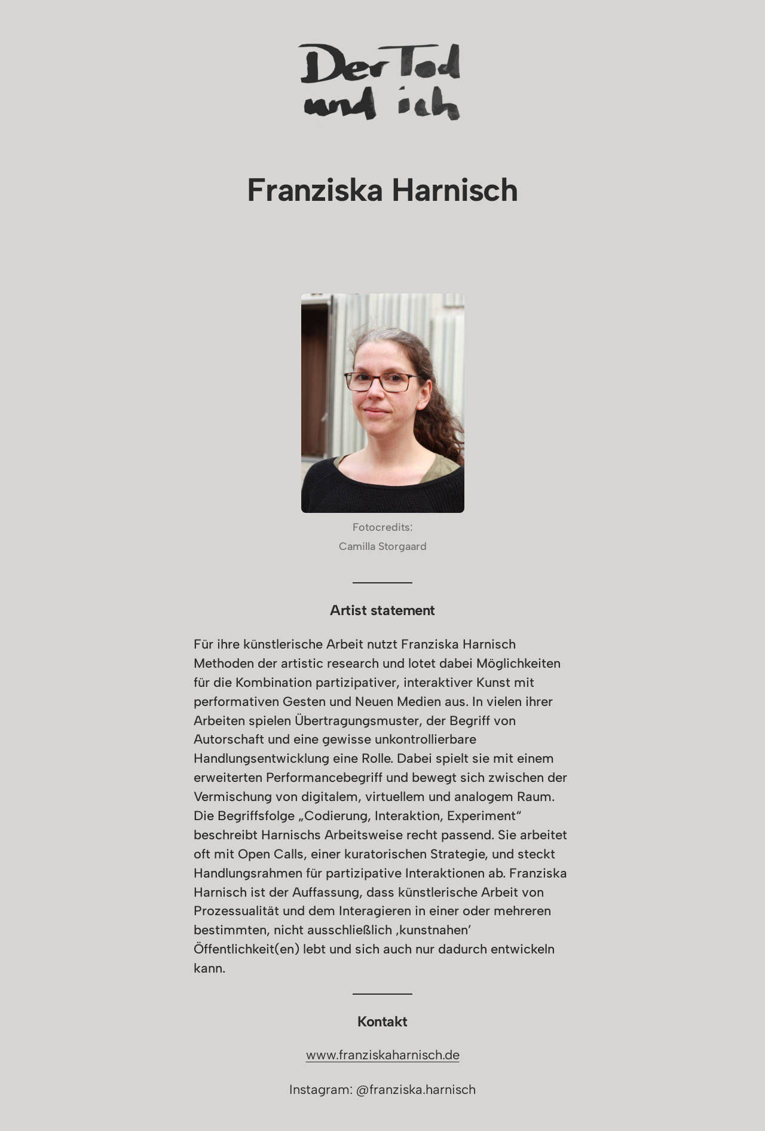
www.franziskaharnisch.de (383, 1055)
